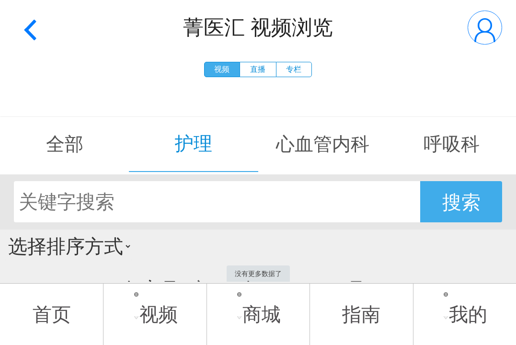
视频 (221, 69)
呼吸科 (452, 144)
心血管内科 (322, 144)
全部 (64, 144)
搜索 (461, 202)
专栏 (293, 69)
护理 (193, 143)
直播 (257, 69)
